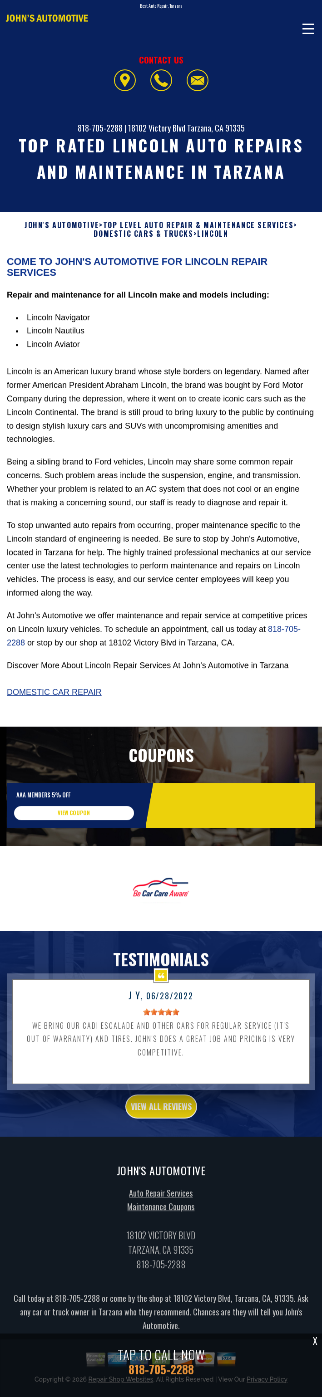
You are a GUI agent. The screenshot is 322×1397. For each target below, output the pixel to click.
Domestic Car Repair (54, 719)
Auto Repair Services (161, 1220)
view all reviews (161, 1133)
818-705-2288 (100, 128)
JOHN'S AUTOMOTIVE (62, 225)
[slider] (161, 1038)
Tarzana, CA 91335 (216, 128)
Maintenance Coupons (160, 1233)
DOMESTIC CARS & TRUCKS (143, 234)
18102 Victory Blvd (156, 128)
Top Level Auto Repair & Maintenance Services (198, 225)
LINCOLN (212, 234)
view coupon (74, 839)
